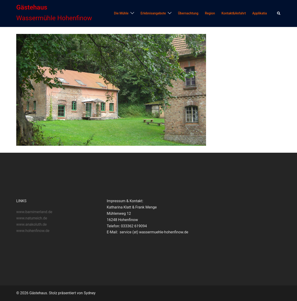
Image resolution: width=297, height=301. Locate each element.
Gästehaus (31, 7)
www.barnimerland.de (34, 212)
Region (210, 13)
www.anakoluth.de (31, 224)
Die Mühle (121, 13)
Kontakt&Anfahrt (234, 13)
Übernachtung (188, 13)
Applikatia (259, 13)
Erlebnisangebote (153, 13)
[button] (279, 13)
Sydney (90, 293)
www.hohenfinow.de (32, 230)
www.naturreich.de (31, 218)
